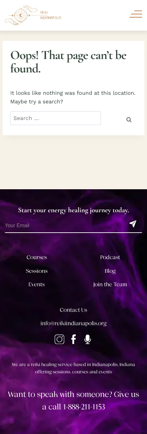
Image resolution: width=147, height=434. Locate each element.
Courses (37, 257)
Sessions (37, 271)
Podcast (110, 257)
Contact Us (73, 310)
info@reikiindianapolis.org (73, 323)
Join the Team (110, 284)
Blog (110, 271)
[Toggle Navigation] (135, 14)
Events (37, 284)
